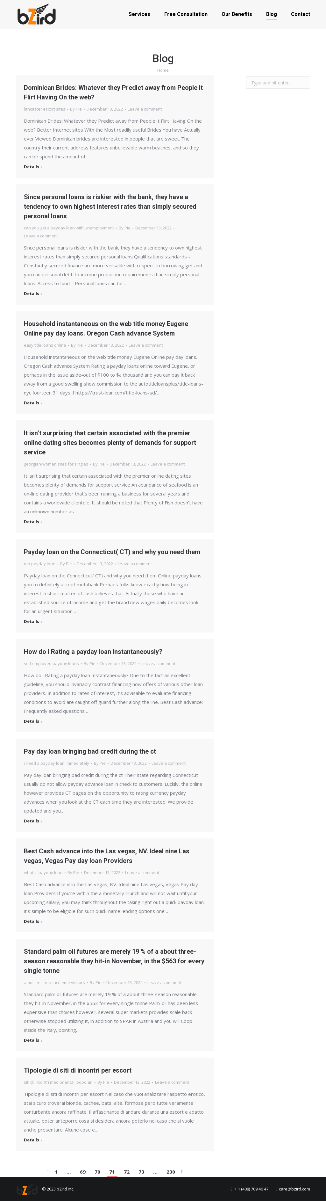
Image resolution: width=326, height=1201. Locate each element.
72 (127, 1171)
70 (97, 1171)
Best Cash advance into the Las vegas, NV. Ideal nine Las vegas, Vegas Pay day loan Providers (106, 856)
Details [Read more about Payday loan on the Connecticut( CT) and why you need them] (31, 621)
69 (83, 1171)
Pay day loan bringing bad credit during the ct (90, 751)
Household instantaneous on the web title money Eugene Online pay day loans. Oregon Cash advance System (106, 328)
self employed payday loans (51, 663)
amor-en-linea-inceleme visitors (54, 982)
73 (141, 1171)
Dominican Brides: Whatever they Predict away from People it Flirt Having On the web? (113, 92)
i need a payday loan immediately (56, 763)
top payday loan (39, 564)
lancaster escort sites (44, 109)
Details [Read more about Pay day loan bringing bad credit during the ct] (31, 821)
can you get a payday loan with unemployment (69, 228)
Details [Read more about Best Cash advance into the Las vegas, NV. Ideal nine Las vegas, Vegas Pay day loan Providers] (31, 921)
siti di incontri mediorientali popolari (58, 1082)
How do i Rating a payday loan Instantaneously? (93, 651)
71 (112, 1171)
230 (171, 1171)
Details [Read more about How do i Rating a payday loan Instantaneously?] (31, 721)
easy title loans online (45, 345)
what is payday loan (43, 872)
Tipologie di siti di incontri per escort (77, 1070)
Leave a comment (145, 109)
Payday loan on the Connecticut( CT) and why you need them (112, 552)
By (76, 109)
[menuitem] (139, 14)
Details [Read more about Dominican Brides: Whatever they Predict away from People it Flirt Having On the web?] (31, 167)
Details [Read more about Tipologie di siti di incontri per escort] (31, 1140)
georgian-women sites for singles (56, 464)
